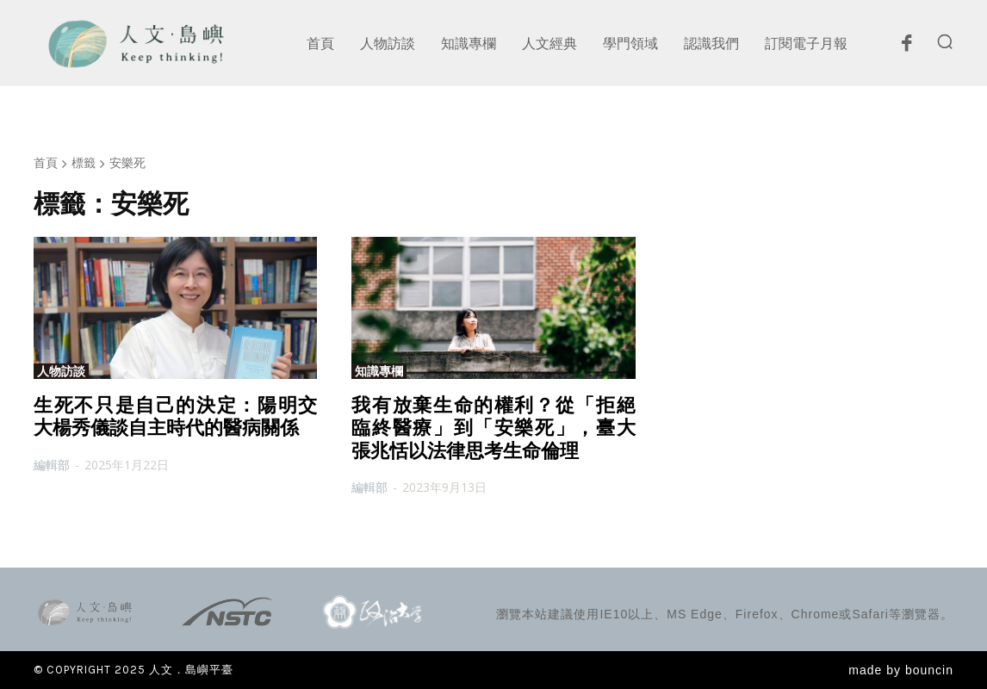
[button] (944, 41)
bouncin (929, 670)
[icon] (906, 47)
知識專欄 (379, 371)
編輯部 (52, 464)
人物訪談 (61, 371)
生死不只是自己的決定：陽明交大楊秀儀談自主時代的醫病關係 (175, 416)
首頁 (46, 162)
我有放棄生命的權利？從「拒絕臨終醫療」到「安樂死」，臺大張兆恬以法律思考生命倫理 (493, 428)
